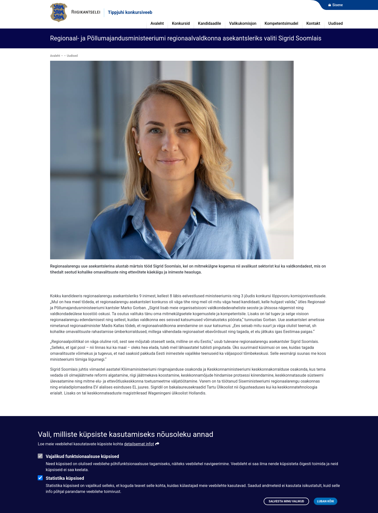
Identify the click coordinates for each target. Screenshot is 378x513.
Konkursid (181, 23)
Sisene (337, 5)
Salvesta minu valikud (286, 508)
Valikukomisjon (242, 23)
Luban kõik (325, 508)
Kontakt (313, 23)
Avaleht (55, 56)
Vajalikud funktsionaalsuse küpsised (82, 463)
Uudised (335, 23)
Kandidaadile (209, 23)
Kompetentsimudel (281, 23)
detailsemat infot (139, 451)
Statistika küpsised (65, 485)
